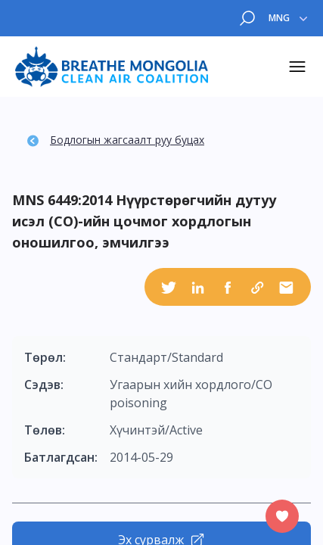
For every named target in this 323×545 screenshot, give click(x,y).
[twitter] (169, 287)
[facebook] (228, 287)
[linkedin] (198, 287)
